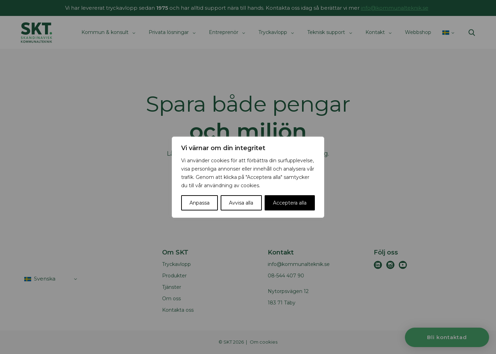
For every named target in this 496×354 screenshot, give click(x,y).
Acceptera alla (290, 203)
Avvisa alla (241, 203)
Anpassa (199, 203)
